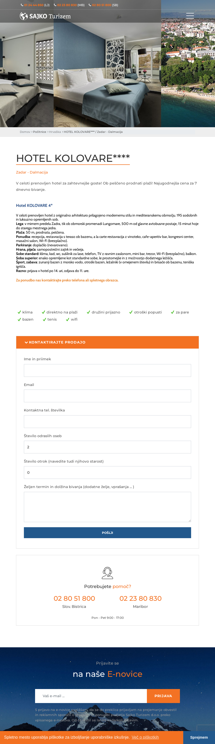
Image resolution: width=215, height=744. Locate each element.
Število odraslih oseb (43, 436)
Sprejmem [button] (199, 737)
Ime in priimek (37, 359)
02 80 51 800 (74, 598)
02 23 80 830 (140, 598)
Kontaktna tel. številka (44, 410)
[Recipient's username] (91, 696)
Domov (25, 132)
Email (29, 384)
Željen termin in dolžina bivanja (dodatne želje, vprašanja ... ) (79, 486)
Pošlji (107, 533)
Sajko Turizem (45, 16)
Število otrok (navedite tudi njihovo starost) (64, 461)
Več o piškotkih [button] (145, 737)
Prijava (163, 696)
